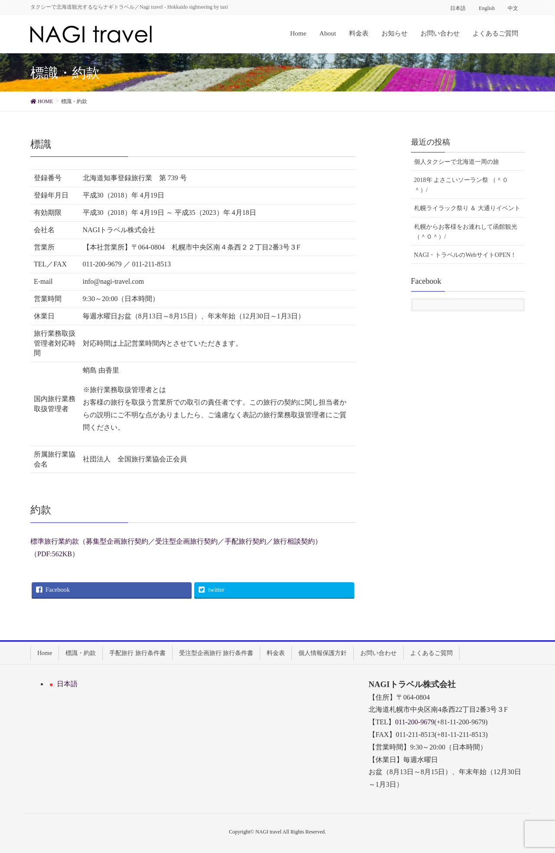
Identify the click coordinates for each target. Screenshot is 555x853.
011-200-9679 (414, 722)
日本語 (458, 8)
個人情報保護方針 (322, 653)
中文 (513, 8)
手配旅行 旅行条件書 (137, 653)
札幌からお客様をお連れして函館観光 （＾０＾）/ (465, 232)
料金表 (276, 653)
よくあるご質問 (431, 653)
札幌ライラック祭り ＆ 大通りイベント (467, 208)
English (487, 8)
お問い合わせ (378, 653)
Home (44, 653)
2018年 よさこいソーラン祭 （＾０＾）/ (461, 185)
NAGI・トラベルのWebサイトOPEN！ (465, 255)
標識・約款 (80, 653)
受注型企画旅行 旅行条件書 (216, 653)
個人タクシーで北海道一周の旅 (456, 162)
